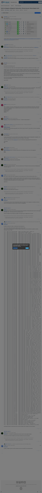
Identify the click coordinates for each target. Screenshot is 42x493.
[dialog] (21, 246)
